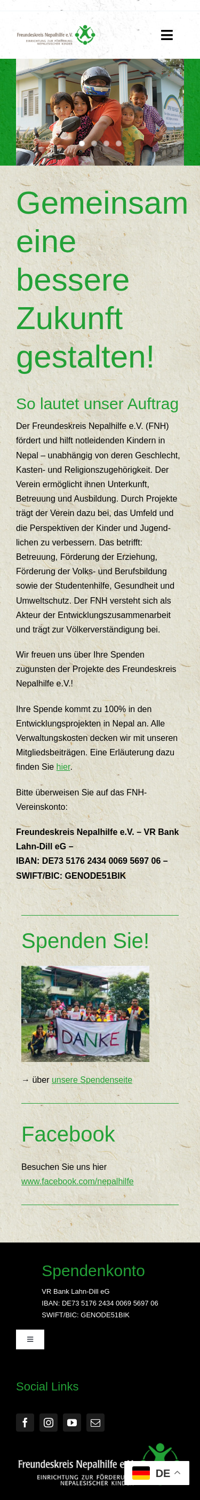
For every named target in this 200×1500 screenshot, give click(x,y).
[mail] (95, 1422)
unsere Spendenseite (92, 1079)
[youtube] (72, 1422)
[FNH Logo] (56, 28)
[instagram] (48, 1422)
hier (63, 766)
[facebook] (25, 1422)
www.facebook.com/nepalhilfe (77, 1181)
